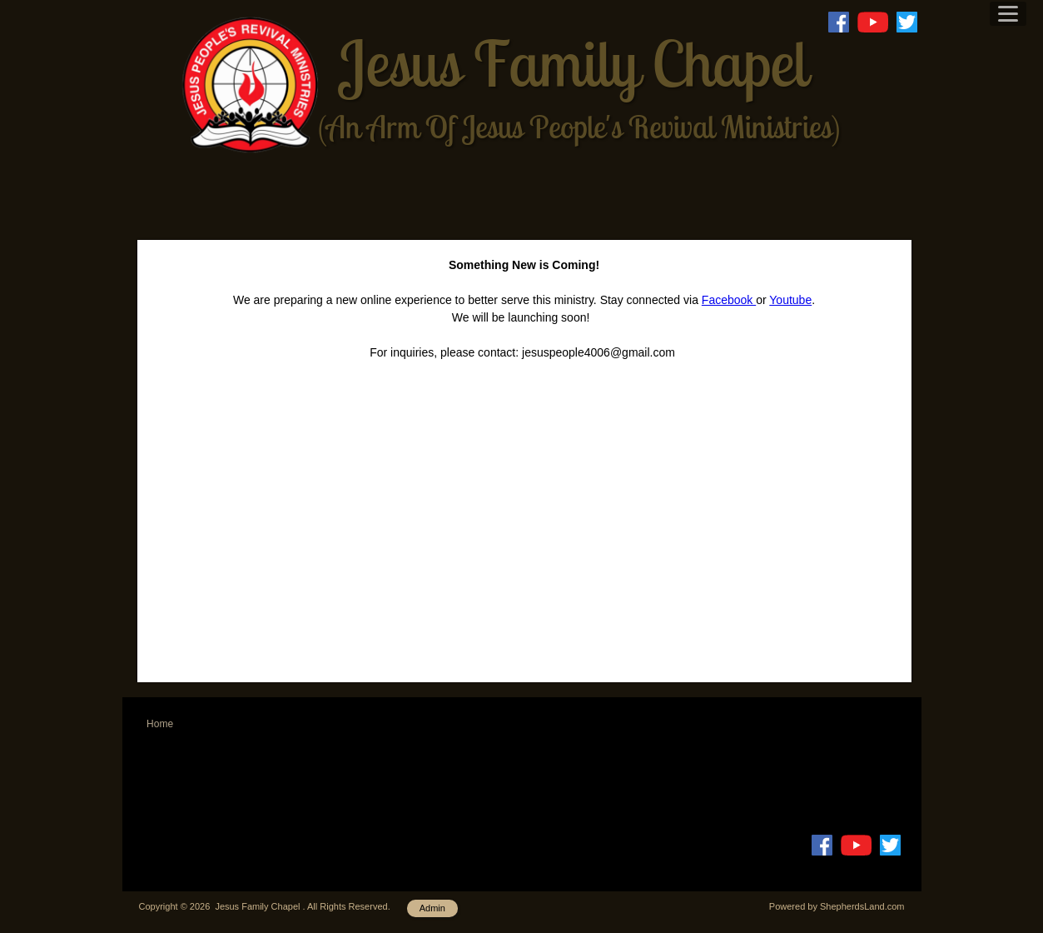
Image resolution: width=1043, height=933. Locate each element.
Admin (432, 908)
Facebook (729, 300)
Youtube (790, 300)
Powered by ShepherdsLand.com (837, 906)
